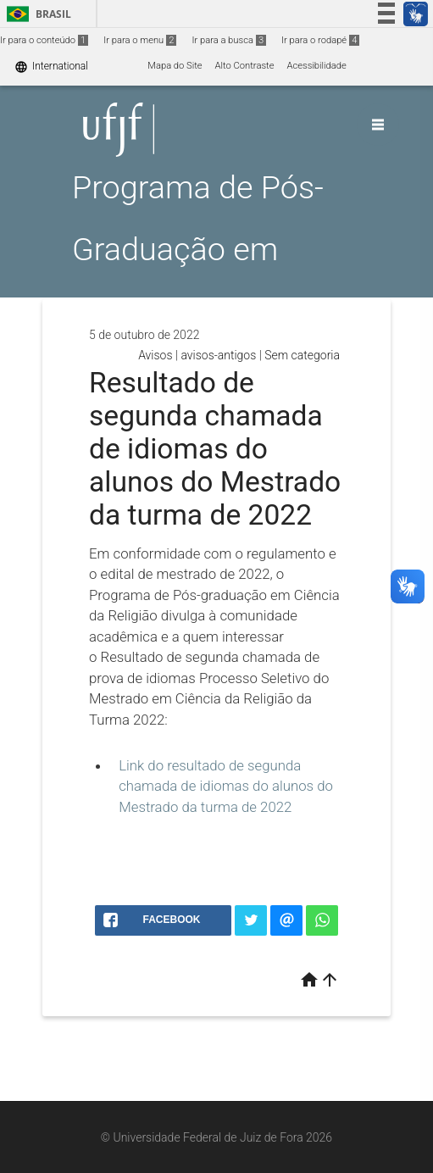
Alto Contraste (245, 65)
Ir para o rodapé (320, 40)
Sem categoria (302, 355)
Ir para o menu (139, 40)
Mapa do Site (174, 65)
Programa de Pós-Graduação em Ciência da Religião (204, 249)
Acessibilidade (316, 65)
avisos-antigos (218, 355)
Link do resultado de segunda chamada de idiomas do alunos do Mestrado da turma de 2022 (226, 786)
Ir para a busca (229, 40)
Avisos (155, 355)
